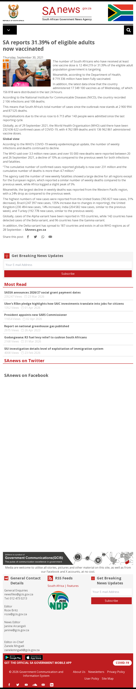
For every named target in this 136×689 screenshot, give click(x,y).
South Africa (56, 586)
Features (73, 586)
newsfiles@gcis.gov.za (18, 594)
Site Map (108, 678)
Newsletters (96, 672)
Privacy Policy (116, 672)
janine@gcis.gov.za (16, 630)
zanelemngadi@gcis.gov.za (21, 650)
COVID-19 (122, 663)
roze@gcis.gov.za (15, 614)
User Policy (91, 678)
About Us (79, 672)
